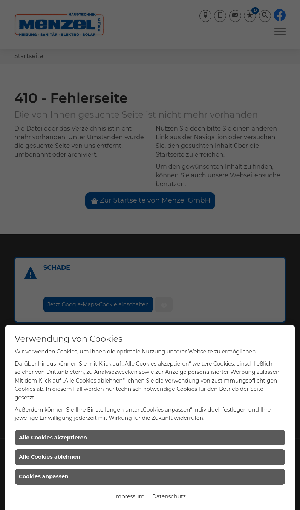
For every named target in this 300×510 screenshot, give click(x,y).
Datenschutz (168, 496)
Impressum (129, 496)
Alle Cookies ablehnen (49, 456)
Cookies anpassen (44, 476)
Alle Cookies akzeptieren (53, 437)
